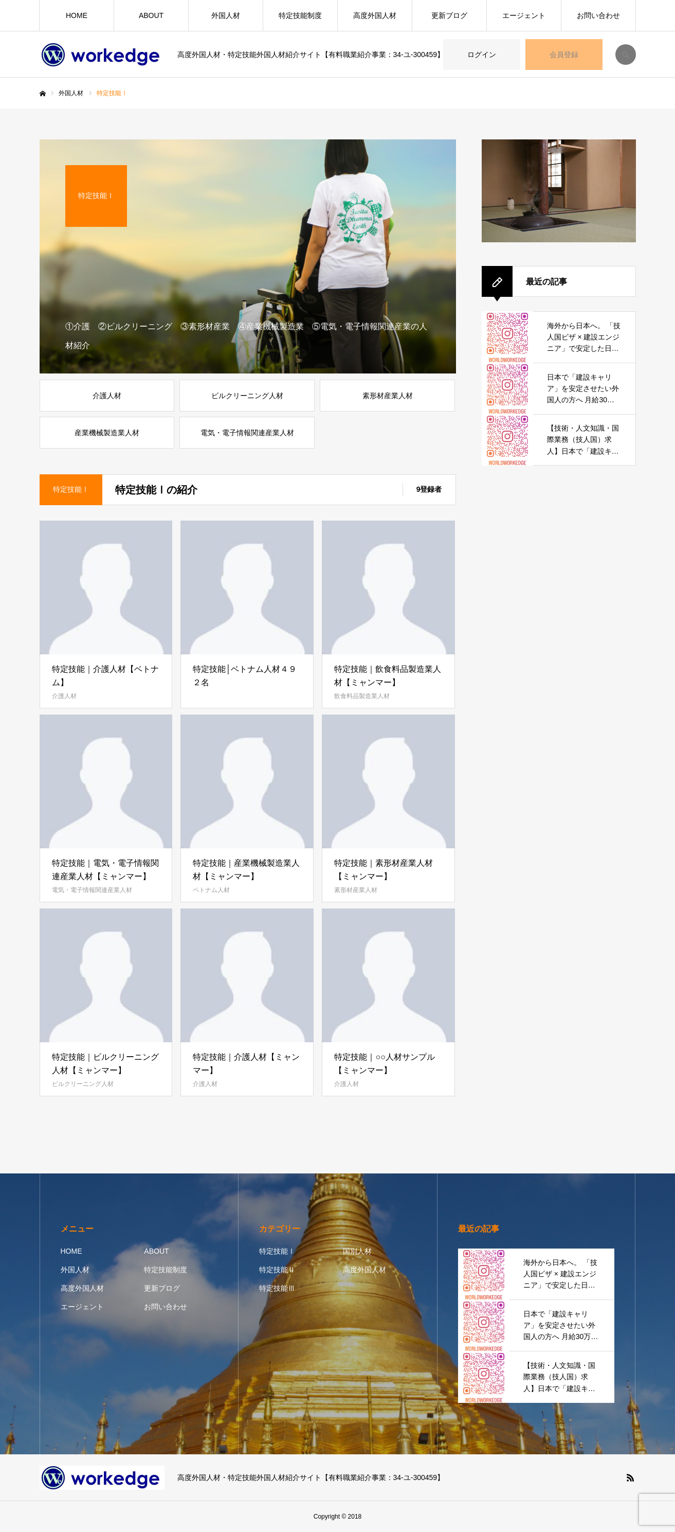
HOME (76, 15)
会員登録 (564, 54)
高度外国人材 (374, 15)
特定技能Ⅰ (277, 1251)
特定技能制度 (300, 15)
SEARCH (625, 54)
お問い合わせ (598, 15)
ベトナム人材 (211, 890)
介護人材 (64, 696)
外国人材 (225, 15)
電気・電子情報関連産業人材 (92, 890)
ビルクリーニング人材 (83, 1084)
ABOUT (151, 15)
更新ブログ (449, 15)
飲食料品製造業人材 (362, 696)
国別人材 (357, 1251)
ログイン (481, 54)
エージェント (523, 15)
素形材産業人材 (355, 890)
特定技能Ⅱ (277, 1270)
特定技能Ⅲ (277, 1288)
